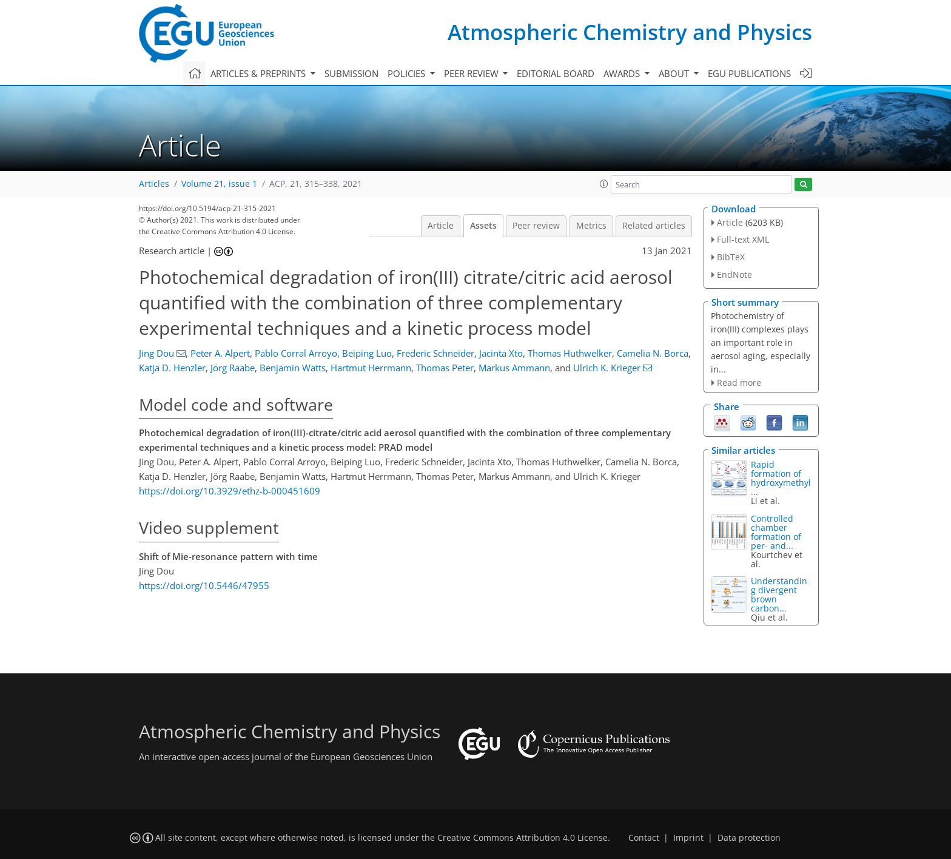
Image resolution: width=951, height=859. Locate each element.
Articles (154, 183)
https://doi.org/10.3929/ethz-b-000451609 (229, 491)
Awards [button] (622, 73)
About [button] (675, 73)
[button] (604, 183)
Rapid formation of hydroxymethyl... (781, 478)
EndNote (734, 274)
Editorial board (555, 73)
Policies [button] (408, 73)
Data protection (749, 837)
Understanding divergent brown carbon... (779, 594)
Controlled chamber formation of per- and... (776, 532)
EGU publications (749, 73)
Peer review (536, 225)
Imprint (688, 837)
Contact (643, 837)
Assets (483, 225)
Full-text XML (743, 239)
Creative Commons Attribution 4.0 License (522, 837)
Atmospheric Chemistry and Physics (630, 32)
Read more (739, 382)
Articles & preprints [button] (259, 73)
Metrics (591, 225)
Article (441, 225)
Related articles (653, 225)
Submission (351, 73)
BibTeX (731, 257)
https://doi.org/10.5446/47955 (204, 585)
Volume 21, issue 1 (219, 183)
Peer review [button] (472, 73)
